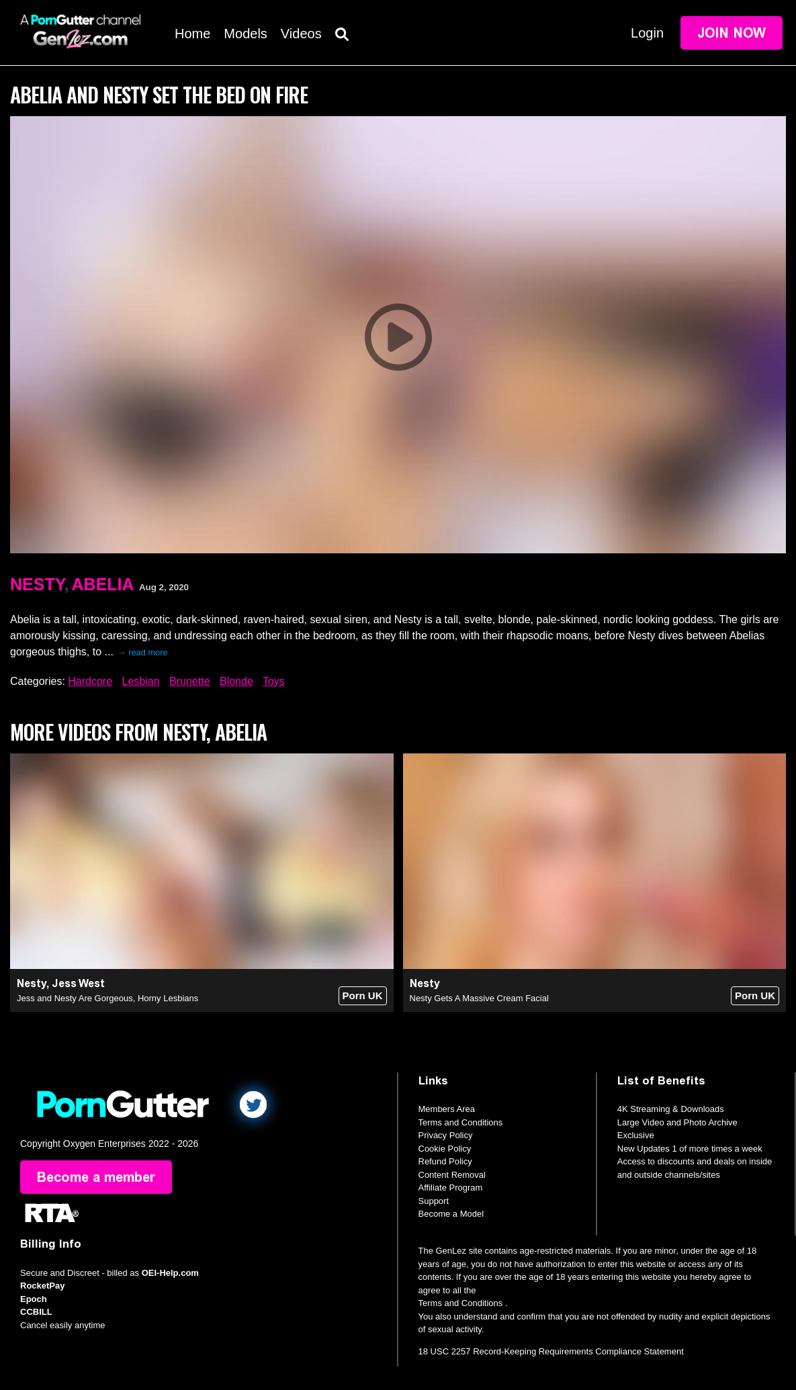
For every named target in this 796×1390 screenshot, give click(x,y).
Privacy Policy (445, 1135)
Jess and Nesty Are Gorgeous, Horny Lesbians (107, 998)
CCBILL (36, 1312)
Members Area (447, 1109)
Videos (301, 33)
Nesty (37, 584)
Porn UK (363, 995)
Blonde (236, 681)
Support (433, 1201)
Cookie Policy (445, 1149)
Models (245, 33)
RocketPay (42, 1286)
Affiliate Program (450, 1188)
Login (647, 33)
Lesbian (141, 681)
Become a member (96, 1177)
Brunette (189, 681)
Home (192, 33)
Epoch (33, 1299)
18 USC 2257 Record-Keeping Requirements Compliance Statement (551, 1351)
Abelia (103, 584)
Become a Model (451, 1214)
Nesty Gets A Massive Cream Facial (479, 998)
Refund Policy (445, 1161)
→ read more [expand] (143, 652)
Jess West (78, 983)
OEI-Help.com (170, 1273)
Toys (274, 681)
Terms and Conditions (460, 1122)
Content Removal (452, 1175)
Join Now (731, 33)
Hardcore (90, 681)
